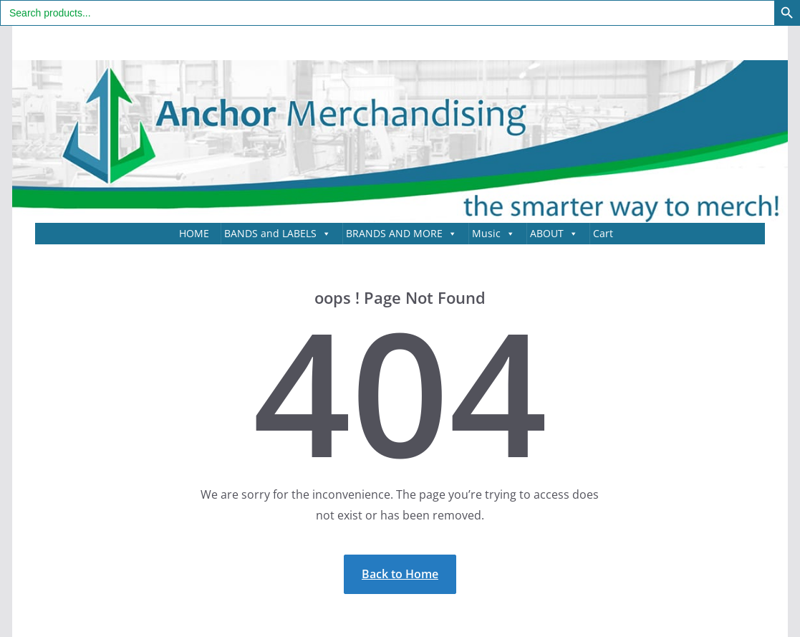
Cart (603, 233)
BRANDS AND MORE (401, 233)
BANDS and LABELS (277, 233)
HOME (194, 233)
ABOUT (554, 233)
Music (493, 233)
